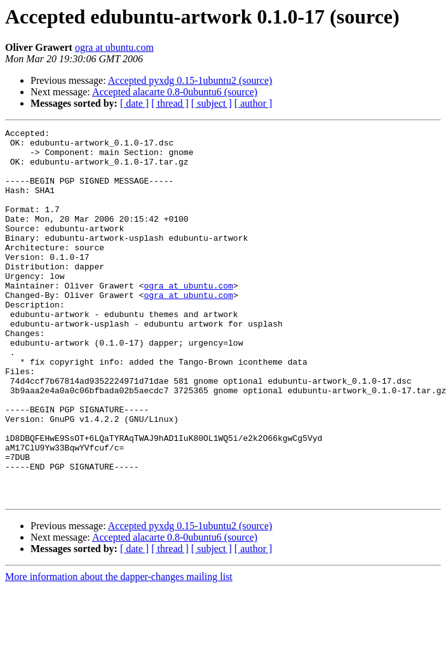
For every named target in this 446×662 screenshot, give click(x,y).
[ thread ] (170, 103)
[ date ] (134, 103)
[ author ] (253, 103)
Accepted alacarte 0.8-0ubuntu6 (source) (174, 91)
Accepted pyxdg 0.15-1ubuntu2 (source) (190, 80)
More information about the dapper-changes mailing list (119, 650)
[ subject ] (211, 103)
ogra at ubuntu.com (114, 47)
